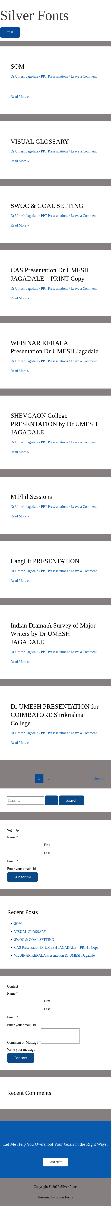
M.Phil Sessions (31, 496)
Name (12, 837)
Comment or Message (24, 1042)
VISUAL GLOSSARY (40, 141)
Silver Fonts (34, 15)
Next (99, 778)
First (47, 845)
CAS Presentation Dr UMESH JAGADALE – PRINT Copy (56, 947)
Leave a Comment (84, 76)
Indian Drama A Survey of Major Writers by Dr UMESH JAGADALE (53, 634)
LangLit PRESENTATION (45, 561)
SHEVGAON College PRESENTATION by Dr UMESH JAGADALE (54, 424)
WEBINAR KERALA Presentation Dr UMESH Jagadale (54, 955)
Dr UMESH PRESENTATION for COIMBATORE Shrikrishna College (55, 715)
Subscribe (22, 877)
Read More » (20, 96)
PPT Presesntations (54, 76)
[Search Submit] (51, 800)
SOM (17, 66)
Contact (21, 1058)
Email (12, 861)
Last (47, 853)
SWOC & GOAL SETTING (47, 205)
